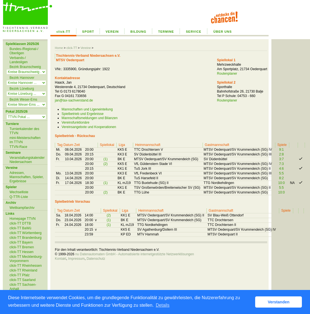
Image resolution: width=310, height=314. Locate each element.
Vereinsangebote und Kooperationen (89, 127)
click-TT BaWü (20, 228)
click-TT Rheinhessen (26, 266)
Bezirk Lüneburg (22, 89)
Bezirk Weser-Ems (23, 99)
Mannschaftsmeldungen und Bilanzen (90, 118)
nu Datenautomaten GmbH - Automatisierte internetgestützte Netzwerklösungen (134, 254)
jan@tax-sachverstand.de (74, 100)
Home (59, 47)
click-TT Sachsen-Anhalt (23, 287)
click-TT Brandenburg (26, 238)
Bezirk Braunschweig (25, 67)
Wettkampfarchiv (22, 208)
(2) (106, 164)
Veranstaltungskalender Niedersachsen (27, 160)
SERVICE (193, 31)
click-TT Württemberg (25, 233)
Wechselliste (19, 192)
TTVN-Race (18, 147)
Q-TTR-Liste (19, 197)
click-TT (64, 31)
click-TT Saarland (23, 280)
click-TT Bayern (21, 242)
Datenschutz (95, 259)
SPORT (88, 31)
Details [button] (163, 305)
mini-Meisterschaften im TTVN (25, 140)
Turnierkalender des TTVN (24, 131)
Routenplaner (227, 73)
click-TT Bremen (22, 247)
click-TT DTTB (20, 223)
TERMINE (166, 31)
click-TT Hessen (22, 252)
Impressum (76, 259)
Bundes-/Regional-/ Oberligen (24, 51)
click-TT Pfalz (20, 275)
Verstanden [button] (279, 302)
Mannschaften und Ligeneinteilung (87, 109)
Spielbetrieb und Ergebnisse (83, 114)
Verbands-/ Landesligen (19, 60)
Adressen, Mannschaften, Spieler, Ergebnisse (27, 177)
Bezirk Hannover (22, 78)
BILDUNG (138, 31)
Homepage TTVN (23, 219)
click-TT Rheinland (23, 270)
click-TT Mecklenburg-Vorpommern (26, 259)
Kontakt (60, 259)
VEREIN (112, 31)
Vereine (86, 47)
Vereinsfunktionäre (75, 122)
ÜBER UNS (222, 31)
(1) (106, 159)
